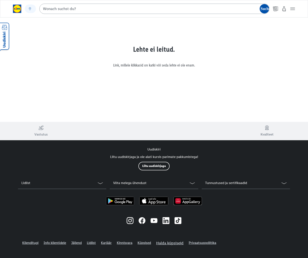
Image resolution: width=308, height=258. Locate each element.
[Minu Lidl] (284, 8)
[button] (292, 8)
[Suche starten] (264, 8)
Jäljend (76, 243)
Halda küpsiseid (170, 243)
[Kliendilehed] (275, 8)
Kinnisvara (124, 243)
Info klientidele (55, 243)
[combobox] (154, 9)
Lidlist (91, 243)
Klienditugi (30, 243)
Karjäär (106, 243)
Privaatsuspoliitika (202, 243)
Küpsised (144, 243)
